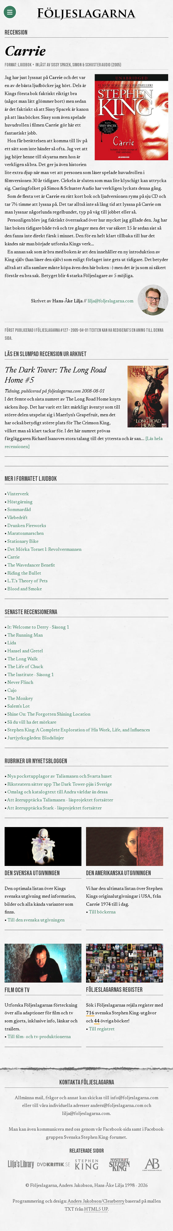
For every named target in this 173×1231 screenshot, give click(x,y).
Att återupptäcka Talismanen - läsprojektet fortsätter (60, 800)
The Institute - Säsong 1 (30, 675)
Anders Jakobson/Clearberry (96, 1201)
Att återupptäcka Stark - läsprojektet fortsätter (54, 808)
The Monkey (20, 699)
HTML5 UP (96, 1209)
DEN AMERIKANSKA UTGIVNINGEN (118, 873)
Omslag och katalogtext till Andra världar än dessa (57, 792)
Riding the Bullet (24, 573)
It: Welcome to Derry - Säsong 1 (38, 627)
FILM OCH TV (17, 990)
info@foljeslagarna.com (134, 1098)
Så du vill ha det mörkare (31, 722)
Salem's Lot (18, 706)
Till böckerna (102, 912)
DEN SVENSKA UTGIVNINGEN (32, 873)
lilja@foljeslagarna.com (110, 301)
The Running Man (25, 635)
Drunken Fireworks (26, 526)
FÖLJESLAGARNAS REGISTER (114, 990)
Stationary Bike (22, 541)
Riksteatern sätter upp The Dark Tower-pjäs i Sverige (59, 784)
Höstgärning (20, 502)
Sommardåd (19, 510)
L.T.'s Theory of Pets (27, 581)
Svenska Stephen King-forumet (95, 1137)
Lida (11, 643)
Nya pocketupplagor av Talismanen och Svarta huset (59, 776)
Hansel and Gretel (25, 651)
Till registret (102, 1029)
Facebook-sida (117, 1129)
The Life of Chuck (25, 667)
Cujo (12, 690)
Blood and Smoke (24, 589)
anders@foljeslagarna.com (116, 1106)
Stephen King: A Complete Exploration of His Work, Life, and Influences (78, 730)
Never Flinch (20, 682)
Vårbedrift (17, 518)
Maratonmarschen (25, 533)
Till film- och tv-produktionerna (39, 1037)
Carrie (13, 557)
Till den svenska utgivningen (36, 920)
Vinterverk (18, 494)
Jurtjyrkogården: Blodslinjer (35, 738)
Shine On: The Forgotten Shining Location (48, 714)
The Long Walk (22, 659)
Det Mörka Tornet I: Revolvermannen (44, 549)
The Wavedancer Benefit (31, 565)
